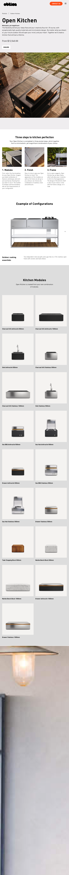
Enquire (6, 47)
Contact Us (56, 4)
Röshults (4, 13)
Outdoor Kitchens (15, 13)
